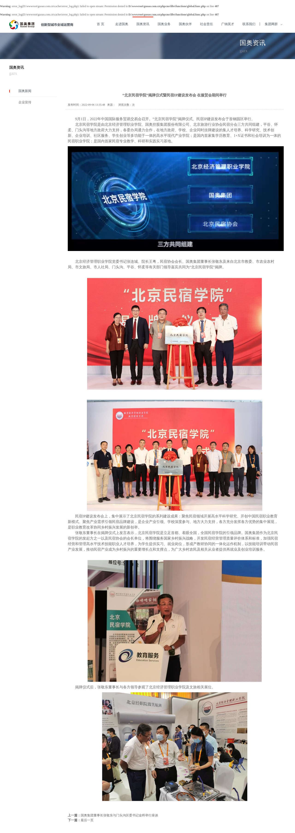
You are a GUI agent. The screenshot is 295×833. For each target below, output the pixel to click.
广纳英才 (227, 24)
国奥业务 (164, 24)
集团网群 (273, 24)
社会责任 (206, 24)
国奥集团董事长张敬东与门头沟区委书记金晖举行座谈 (119, 815)
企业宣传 (24, 102)
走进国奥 (121, 24)
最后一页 (87, 820)
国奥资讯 (142, 24)
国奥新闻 (24, 91)
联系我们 (248, 24)
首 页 (100, 24)
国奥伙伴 (185, 24)
